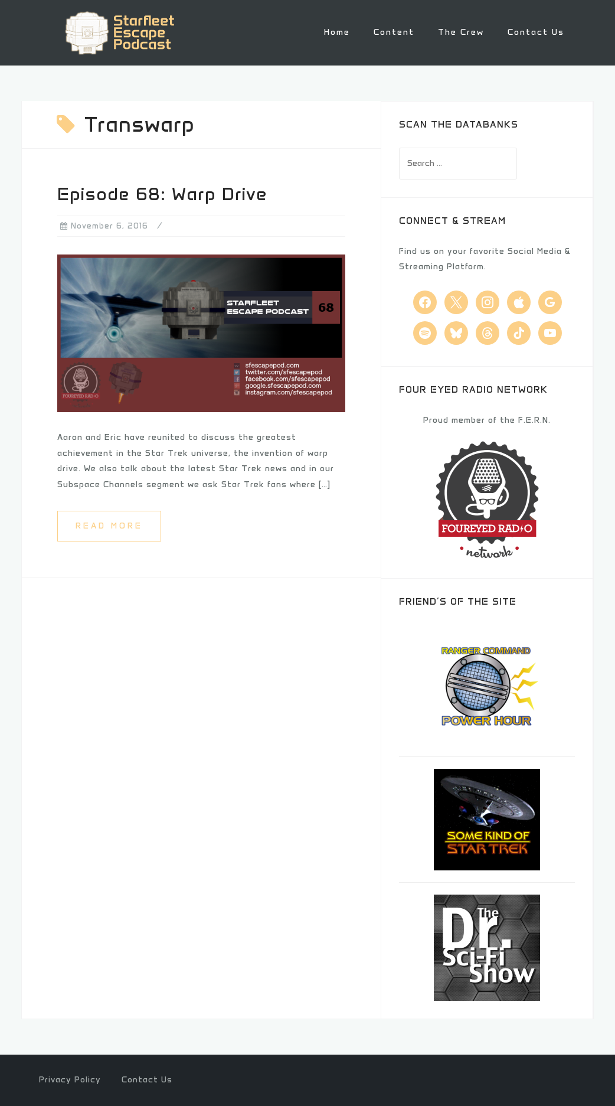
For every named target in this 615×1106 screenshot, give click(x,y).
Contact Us (536, 32)
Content (394, 32)
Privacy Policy (70, 1080)
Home (337, 32)
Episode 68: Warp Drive (162, 194)
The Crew (461, 32)
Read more (109, 526)
